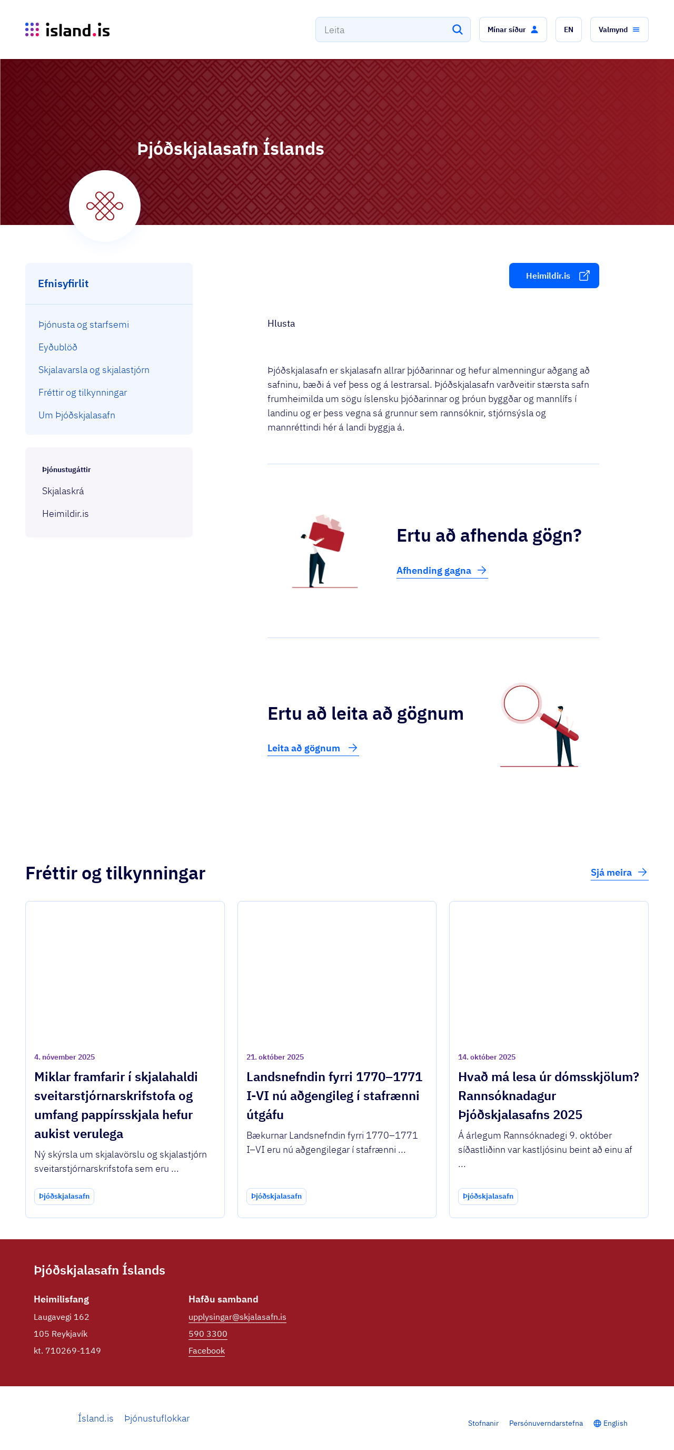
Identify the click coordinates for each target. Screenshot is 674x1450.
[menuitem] (109, 324)
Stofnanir (483, 1423)
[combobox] (393, 29)
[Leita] (457, 29)
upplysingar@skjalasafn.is (237, 1316)
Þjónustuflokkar (157, 1418)
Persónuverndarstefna (546, 1423)
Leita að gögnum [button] (313, 747)
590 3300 (208, 1333)
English (615, 1423)
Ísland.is (96, 1418)
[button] (513, 29)
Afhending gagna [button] (442, 570)
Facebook (207, 1350)
